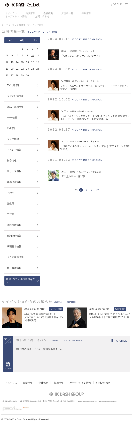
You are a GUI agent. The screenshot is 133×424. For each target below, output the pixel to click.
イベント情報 (14, 149)
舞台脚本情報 (14, 268)
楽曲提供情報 (14, 225)
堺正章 (105, 309)
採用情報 (86, 13)
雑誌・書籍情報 (15, 106)
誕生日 (10, 203)
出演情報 (30, 13)
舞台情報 (12, 160)
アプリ (10, 214)
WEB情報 (12, 117)
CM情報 (11, 128)
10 (32, 55)
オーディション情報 (16, 16)
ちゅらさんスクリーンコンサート (80, 55)
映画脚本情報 (14, 246)
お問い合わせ (42, 16)
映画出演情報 (14, 182)
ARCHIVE (121, 340)
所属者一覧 (67, 13)
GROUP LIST (120, 4)
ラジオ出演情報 (15, 96)
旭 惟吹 (41, 309)
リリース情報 (14, 171)
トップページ (8, 25)
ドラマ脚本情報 (15, 257)
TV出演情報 (13, 85)
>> (98, 189)
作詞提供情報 (14, 235)
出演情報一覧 (23, 25)
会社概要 (48, 13)
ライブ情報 (13, 139)
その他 (10, 192)
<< (10, 40)
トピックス (11, 13)
